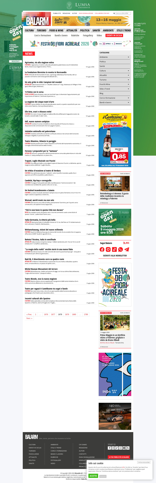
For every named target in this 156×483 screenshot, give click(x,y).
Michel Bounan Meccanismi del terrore (41, 268)
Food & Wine (105, 84)
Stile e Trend (105, 89)
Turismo (103, 80)
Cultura (103, 70)
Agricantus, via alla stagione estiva (39, 62)
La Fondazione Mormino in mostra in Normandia (45, 72)
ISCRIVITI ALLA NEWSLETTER (115, 255)
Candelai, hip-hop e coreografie (38, 180)
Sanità (102, 66)
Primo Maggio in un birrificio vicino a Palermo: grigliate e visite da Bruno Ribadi (112, 338)
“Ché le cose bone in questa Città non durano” (44, 209)
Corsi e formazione (42, 35)
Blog (101, 93)
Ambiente (104, 57)
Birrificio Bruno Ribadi (107, 343)
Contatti (82, 454)
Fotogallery (88, 35)
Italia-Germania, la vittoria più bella (40, 219)
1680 (74, 314)
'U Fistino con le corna (34, 91)
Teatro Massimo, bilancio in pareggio (40, 141)
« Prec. (29, 314)
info (123, 467)
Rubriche (75, 35)
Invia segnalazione (87, 457)
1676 (46, 314)
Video (99, 35)
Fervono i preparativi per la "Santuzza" (41, 150)
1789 (86, 314)
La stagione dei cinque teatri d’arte (39, 101)
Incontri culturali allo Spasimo (37, 298)
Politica (103, 61)
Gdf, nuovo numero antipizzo (37, 121)
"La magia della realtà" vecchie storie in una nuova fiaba (49, 249)
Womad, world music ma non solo (39, 200)
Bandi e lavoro (61, 35)
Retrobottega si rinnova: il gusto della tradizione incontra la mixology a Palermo (114, 196)
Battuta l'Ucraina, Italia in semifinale (40, 239)
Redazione (105, 203)
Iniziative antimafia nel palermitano (40, 131)
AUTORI (74, 13)
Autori (81, 451)
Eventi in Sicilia (35, 448)
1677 (53, 314)
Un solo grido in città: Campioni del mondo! (43, 82)
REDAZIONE (66, 13)
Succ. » (29, 318)
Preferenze (103, 476)
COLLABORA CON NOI (102, 13)
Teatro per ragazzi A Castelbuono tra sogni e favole (46, 288)
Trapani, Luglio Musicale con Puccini (40, 160)
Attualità (103, 75)
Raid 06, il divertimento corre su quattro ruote (44, 259)
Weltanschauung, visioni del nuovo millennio (44, 229)
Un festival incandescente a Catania (39, 190)
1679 (67, 314)
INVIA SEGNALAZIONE (86, 13)
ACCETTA (93, 475)
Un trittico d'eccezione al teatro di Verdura (43, 170)
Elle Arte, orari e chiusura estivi (38, 111)
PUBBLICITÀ (57, 13)
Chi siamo (83, 445)
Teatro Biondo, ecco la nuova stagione (41, 278)
